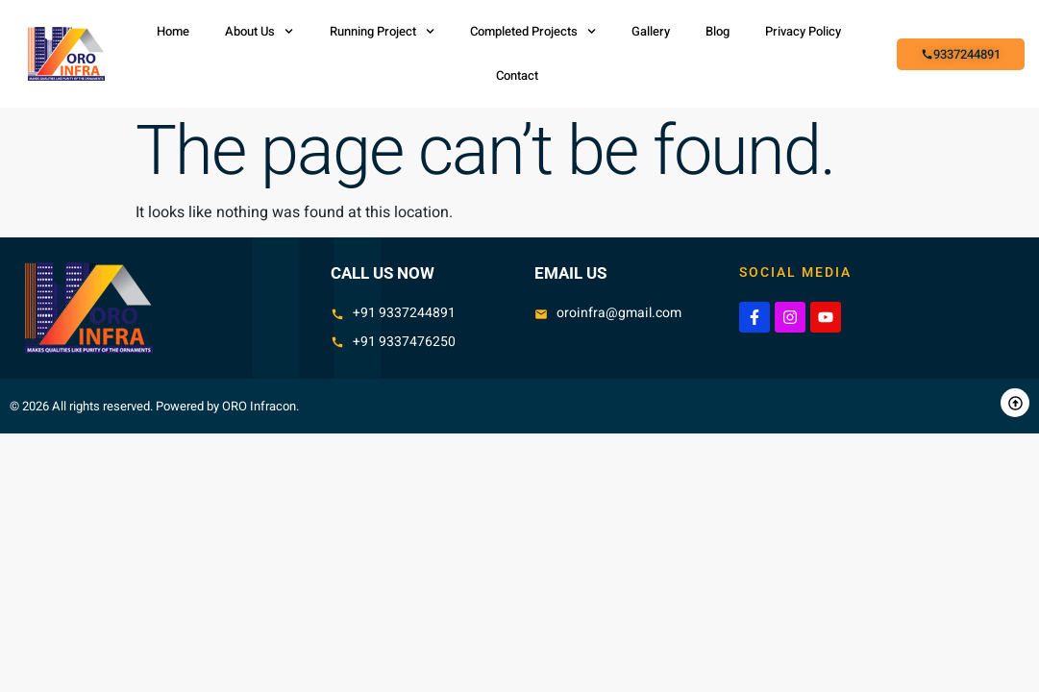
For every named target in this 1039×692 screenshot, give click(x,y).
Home (173, 31)
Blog (717, 31)
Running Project (382, 31)
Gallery (650, 31)
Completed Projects (533, 31)
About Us (259, 31)
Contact (517, 75)
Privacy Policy (803, 31)
